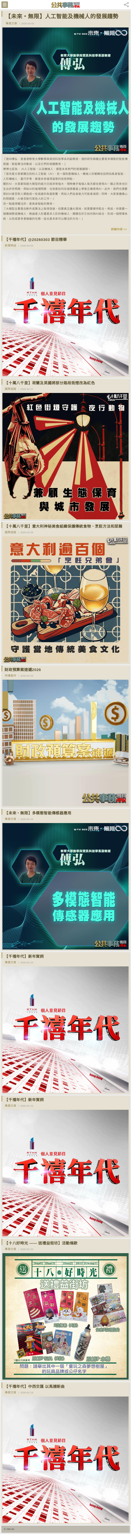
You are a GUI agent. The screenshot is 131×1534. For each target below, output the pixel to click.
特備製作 (10, 675)
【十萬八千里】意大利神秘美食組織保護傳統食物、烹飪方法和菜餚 (63, 526)
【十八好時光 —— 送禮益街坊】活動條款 (41, 1243)
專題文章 (11, 23)
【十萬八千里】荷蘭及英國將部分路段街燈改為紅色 (49, 383)
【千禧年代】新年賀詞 (24, 956)
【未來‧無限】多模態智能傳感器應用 (37, 813)
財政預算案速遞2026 (22, 670)
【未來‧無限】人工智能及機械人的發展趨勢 (61, 16)
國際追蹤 (10, 388)
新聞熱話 (10, 245)
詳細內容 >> (119, 229)
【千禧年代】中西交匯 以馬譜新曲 (34, 1386)
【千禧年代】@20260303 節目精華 (35, 240)
